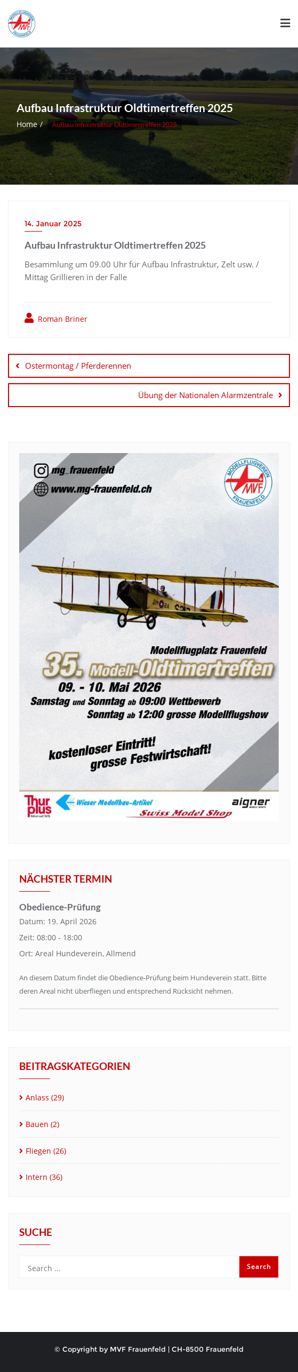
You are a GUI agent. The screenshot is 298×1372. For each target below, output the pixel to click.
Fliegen (38, 1151)
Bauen (37, 1124)
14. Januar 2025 (53, 223)
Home (27, 124)
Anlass (37, 1097)
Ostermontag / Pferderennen (78, 365)
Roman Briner (56, 318)
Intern (36, 1177)
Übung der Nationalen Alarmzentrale (205, 395)
